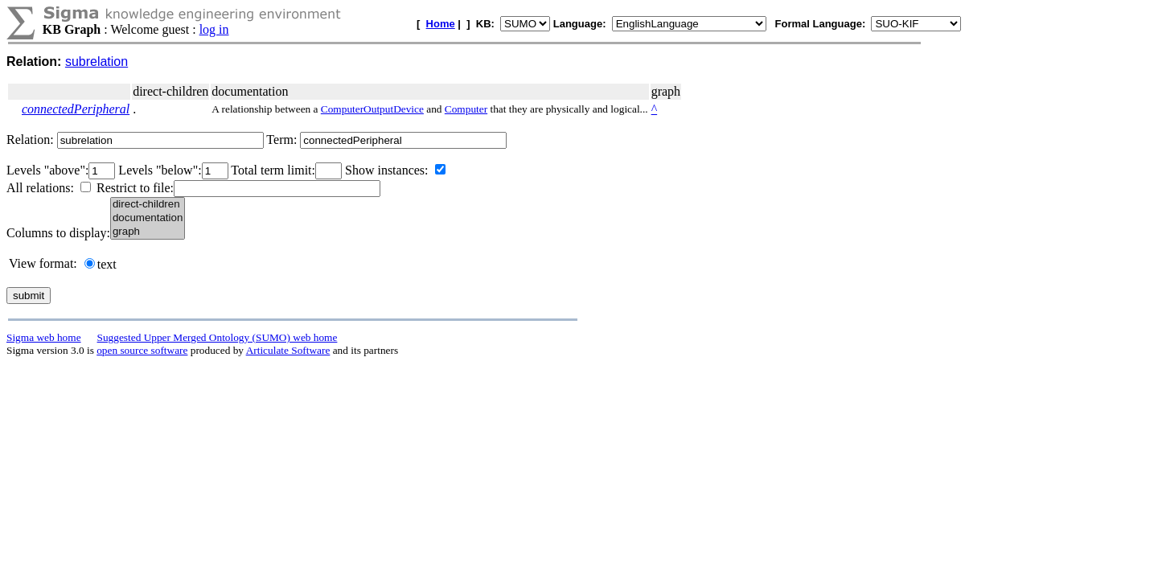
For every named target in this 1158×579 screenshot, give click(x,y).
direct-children (147, 204)
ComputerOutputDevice (372, 109)
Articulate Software (288, 350)
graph (147, 232)
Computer (466, 109)
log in (214, 29)
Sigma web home (43, 337)
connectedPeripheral (75, 109)
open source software (141, 350)
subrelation (96, 61)
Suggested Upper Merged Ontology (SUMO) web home (217, 337)
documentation (147, 218)
